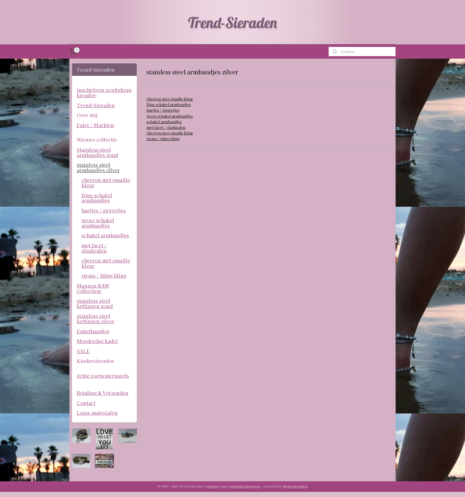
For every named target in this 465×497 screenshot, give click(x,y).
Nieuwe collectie (97, 139)
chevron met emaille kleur (169, 98)
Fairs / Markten (95, 125)
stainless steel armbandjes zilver (98, 167)
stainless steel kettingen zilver (95, 318)
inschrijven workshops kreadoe (104, 92)
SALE (83, 351)
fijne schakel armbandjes (168, 104)
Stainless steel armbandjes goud (97, 152)
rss (223, 486)
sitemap (212, 486)
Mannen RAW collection (93, 288)
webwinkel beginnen (244, 486)
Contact (86, 402)
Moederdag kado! (97, 340)
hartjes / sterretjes (162, 110)
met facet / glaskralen (165, 127)
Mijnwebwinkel (295, 486)
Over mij (87, 114)
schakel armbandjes (163, 121)
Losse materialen (97, 412)
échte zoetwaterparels (103, 375)
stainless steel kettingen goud (95, 303)
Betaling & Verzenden (102, 392)
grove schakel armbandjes (169, 115)
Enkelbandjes (93, 331)
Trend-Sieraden (96, 105)
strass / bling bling (162, 138)
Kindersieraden (95, 360)
